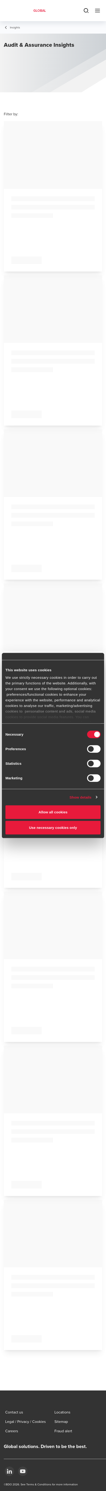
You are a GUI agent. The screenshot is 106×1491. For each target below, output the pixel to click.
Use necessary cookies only (53, 827)
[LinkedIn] (9, 1471)
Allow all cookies (53, 812)
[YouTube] (22, 1471)
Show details (81, 797)
